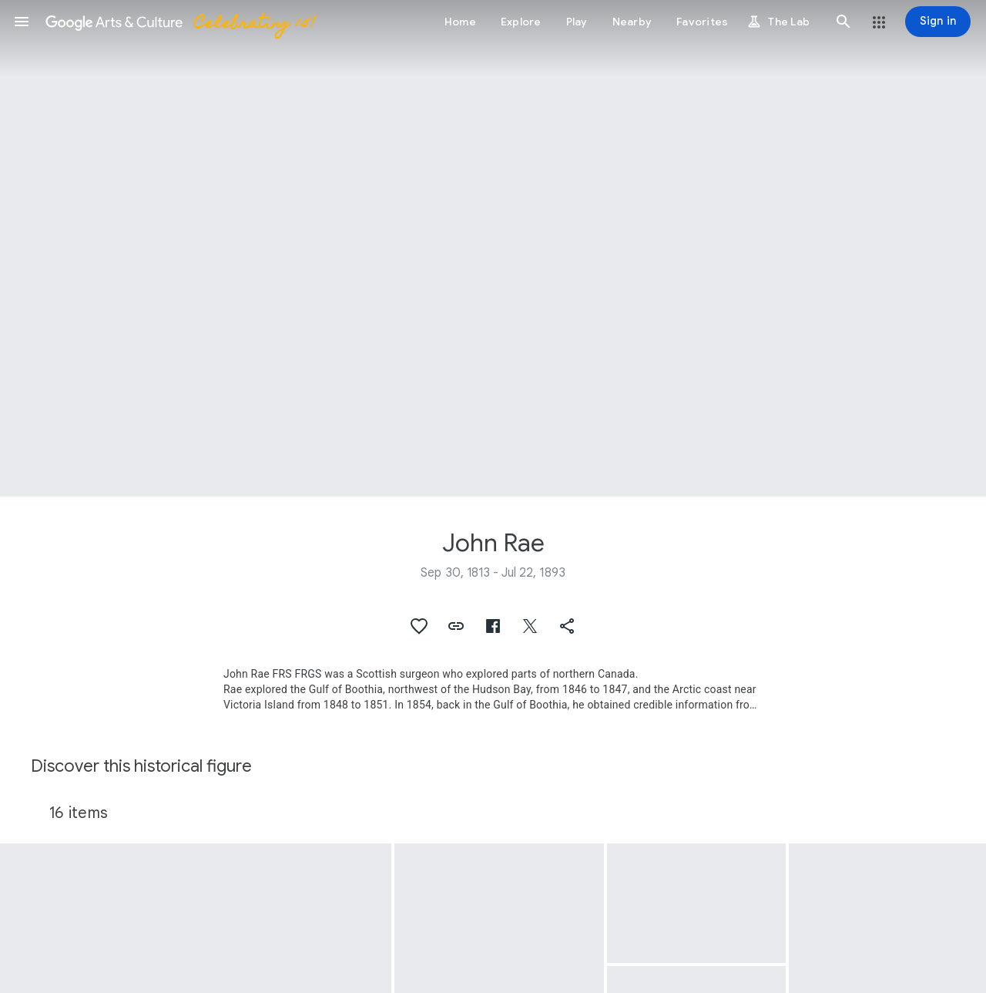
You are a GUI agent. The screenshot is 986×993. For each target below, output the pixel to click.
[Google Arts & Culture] (179, 21)
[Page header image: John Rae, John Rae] (493, 248)
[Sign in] (938, 21)
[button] (21, 21)
